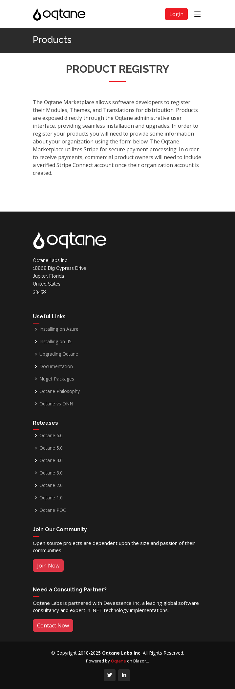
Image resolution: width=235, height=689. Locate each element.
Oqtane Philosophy (59, 391)
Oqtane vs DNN (56, 403)
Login (176, 14)
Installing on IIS (55, 341)
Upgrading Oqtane (58, 354)
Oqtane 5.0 (51, 448)
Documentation (56, 366)
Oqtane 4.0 (51, 460)
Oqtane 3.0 (51, 473)
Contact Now (53, 625)
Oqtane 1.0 (51, 497)
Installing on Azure (58, 329)
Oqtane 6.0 (51, 435)
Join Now (48, 565)
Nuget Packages (56, 379)
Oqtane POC (52, 510)
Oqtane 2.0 (51, 485)
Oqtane (118, 661)
